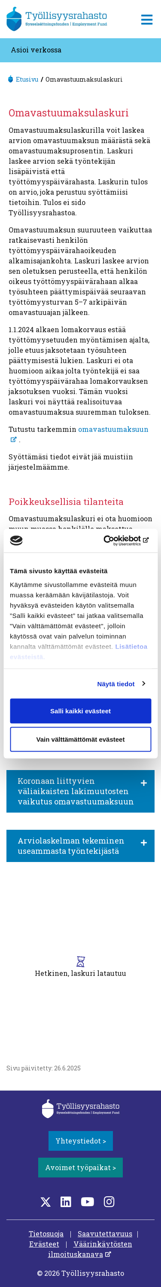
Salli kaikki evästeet (80, 711)
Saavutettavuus (105, 1233)
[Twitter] (45, 1202)
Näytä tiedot (116, 683)
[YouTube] (87, 1202)
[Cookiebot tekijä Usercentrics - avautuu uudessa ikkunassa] (114, 540)
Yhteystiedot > (80, 1140)
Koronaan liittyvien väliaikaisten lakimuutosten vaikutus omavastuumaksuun (76, 791)
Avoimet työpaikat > (80, 1167)
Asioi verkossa (36, 49)
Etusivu (27, 79)
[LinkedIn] (66, 1202)
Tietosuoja (46, 1233)
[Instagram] (109, 1202)
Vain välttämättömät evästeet (80, 739)
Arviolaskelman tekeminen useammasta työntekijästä (71, 845)
